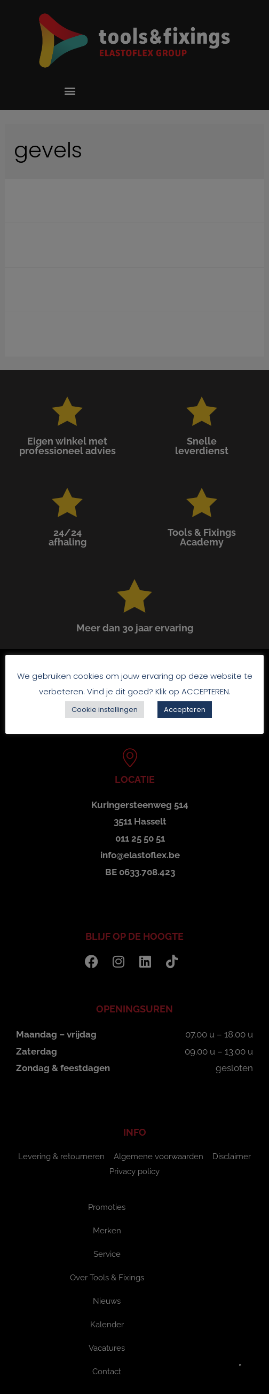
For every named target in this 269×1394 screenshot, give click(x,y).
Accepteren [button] (184, 709)
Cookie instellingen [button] (105, 709)
